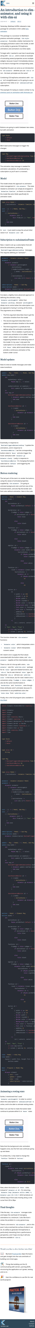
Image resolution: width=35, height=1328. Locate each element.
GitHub (31, 1326)
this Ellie (3, 700)
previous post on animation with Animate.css (16, 92)
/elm (8, 3)
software (13, 21)
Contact (31, 1324)
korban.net (4, 1323)
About (32, 1321)
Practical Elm (16, 1254)
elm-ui (19, 21)
